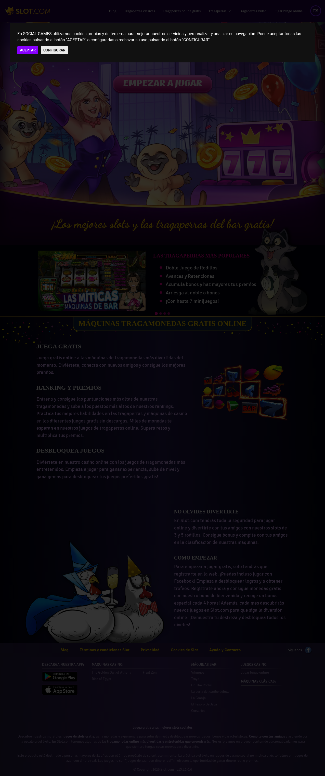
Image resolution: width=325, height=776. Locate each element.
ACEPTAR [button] (28, 50)
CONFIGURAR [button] (54, 50)
